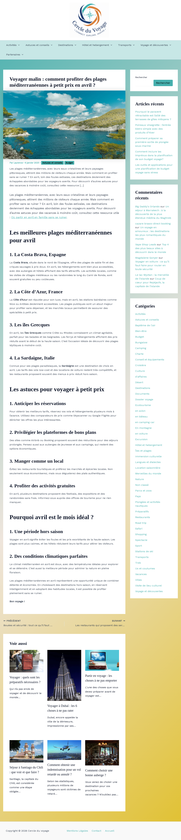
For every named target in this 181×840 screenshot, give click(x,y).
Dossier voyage (144, 399)
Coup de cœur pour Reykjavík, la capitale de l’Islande (150, 282)
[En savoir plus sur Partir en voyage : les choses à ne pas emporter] (102, 660)
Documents (142, 393)
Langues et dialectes (148, 462)
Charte (139, 353)
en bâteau (141, 416)
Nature (139, 479)
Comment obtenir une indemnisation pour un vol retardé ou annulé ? (64, 769)
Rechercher (141, 77)
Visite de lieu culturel (148, 585)
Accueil (108, 830)
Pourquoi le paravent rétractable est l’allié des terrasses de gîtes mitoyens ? (153, 115)
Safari (138, 528)
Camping (140, 348)
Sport (138, 545)
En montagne (143, 427)
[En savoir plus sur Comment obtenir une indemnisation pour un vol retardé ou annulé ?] (64, 749)
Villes (138, 579)
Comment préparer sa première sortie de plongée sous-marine (151, 142)
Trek (138, 562)
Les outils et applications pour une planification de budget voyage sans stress (154, 168)
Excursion (141, 439)
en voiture (141, 433)
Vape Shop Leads (145, 244)
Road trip (140, 522)
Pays (138, 496)
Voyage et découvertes (151, 45)
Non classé (142, 484)
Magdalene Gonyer (146, 257)
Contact (96, 830)
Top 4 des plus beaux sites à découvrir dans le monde (152, 248)
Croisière (140, 365)
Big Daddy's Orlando (147, 206)
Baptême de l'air (145, 325)
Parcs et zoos (143, 490)
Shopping (141, 534)
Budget (69, 163)
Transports (122, 45)
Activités (12, 45)
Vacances (141, 574)
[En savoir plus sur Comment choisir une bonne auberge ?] (102, 752)
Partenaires (14, 54)
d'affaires (141, 376)
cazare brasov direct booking (153, 223)
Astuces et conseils (37, 45)
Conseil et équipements (149, 359)
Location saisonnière (147, 467)
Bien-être (141, 331)
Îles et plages (143, 450)
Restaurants (142, 517)
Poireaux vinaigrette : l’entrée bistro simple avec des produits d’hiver (153, 128)
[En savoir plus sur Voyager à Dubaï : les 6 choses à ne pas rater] (64, 675)
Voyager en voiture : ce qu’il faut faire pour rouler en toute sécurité (152, 265)
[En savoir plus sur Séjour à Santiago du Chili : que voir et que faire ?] (26, 751)
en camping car (144, 422)
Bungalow (141, 342)
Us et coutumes (145, 568)
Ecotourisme (143, 405)
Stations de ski (144, 551)
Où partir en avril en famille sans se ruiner (39, 217)
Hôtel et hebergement (94, 45)
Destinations (65, 45)
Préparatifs (142, 511)
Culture (140, 370)
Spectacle (141, 539)
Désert (139, 382)
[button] (17, 45)
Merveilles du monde (148, 473)
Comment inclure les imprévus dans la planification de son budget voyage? (153, 155)
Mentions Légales (78, 830)
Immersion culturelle (148, 456)
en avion (140, 410)
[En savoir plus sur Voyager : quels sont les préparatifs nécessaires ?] (26, 660)
